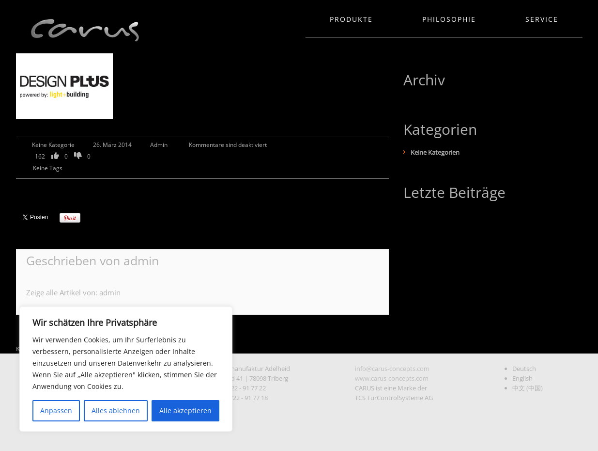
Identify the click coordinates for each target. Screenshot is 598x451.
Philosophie (449, 19)
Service (541, 19)
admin (159, 145)
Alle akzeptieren (185, 410)
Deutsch (524, 368)
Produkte (351, 19)
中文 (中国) (527, 388)
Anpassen (56, 410)
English (522, 378)
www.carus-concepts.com (392, 378)
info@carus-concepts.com (392, 368)
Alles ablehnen (116, 410)
